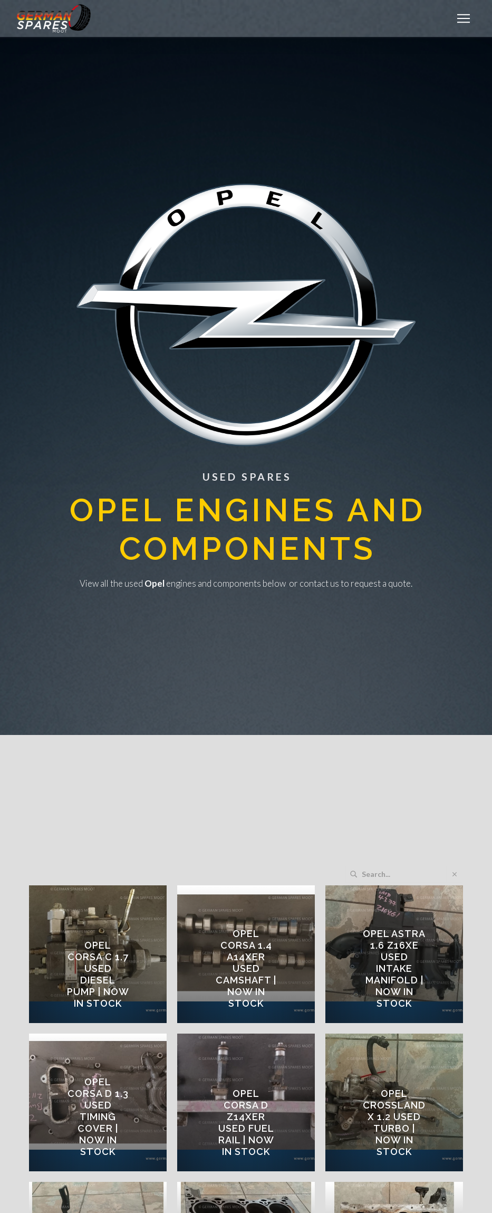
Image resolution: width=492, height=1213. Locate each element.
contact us (319, 583)
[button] (463, 18)
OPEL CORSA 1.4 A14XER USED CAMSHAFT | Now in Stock (246, 968)
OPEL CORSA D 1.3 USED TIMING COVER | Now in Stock (98, 1116)
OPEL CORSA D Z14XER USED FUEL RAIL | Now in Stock (246, 1122)
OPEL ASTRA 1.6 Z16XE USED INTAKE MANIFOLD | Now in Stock (394, 968)
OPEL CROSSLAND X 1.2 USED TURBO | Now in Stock (394, 1122)
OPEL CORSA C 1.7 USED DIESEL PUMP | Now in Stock (98, 974)
